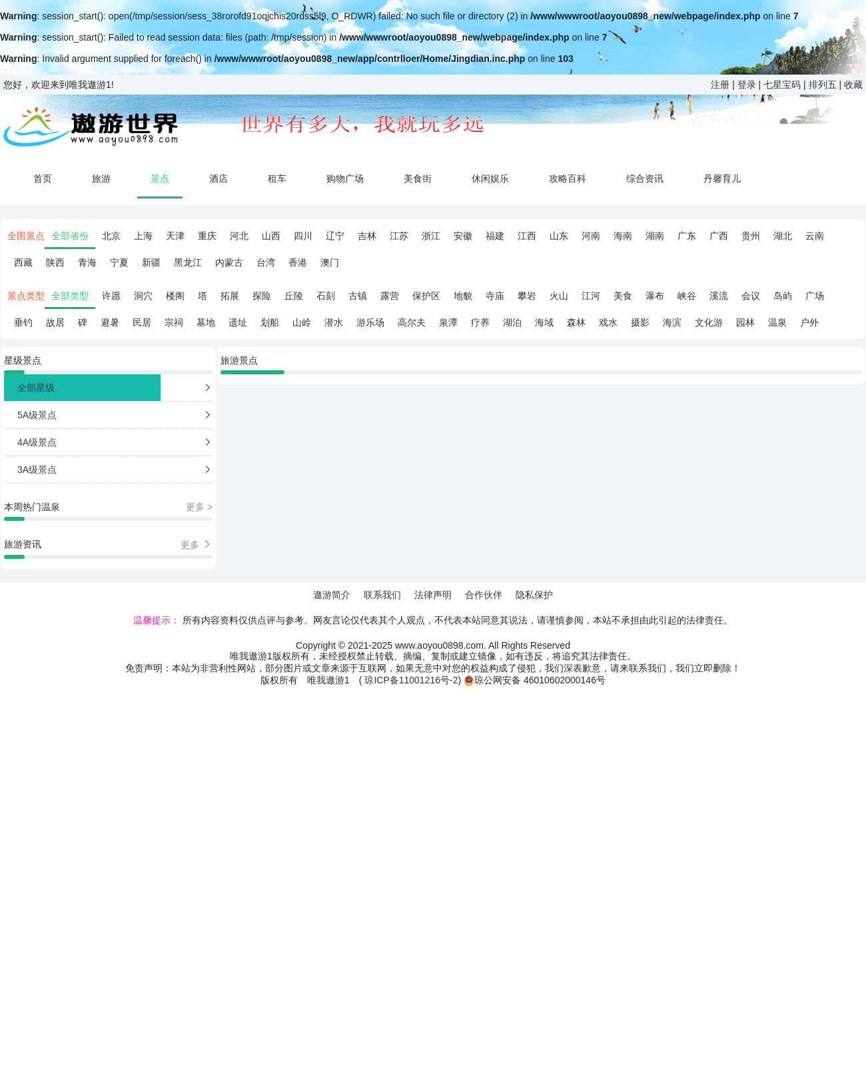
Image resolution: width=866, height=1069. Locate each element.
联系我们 (382, 594)
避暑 (110, 322)
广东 (686, 235)
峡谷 (686, 295)
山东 (559, 235)
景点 (160, 178)
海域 (544, 322)
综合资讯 (644, 178)
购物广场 (345, 178)
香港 (297, 262)
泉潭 (448, 322)
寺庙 (495, 295)
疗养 (480, 322)
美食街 (418, 178)
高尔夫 (412, 322)
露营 (389, 295)
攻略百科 (567, 178)
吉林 (367, 235)
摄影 (640, 322)
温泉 (777, 322)
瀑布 (655, 295)
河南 (591, 235)
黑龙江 (188, 262)
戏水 (608, 322)
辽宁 (335, 235)
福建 (495, 235)
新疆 (151, 262)
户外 (809, 322)
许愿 (111, 295)
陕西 (55, 262)
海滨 (672, 322)
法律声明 (433, 594)
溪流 (718, 295)
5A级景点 (37, 415)
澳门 (329, 262)
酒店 (218, 178)
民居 (142, 322)
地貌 (463, 295)
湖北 (782, 235)
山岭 (301, 322)
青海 (87, 262)
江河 (591, 295)
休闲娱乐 (490, 178)
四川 (303, 235)
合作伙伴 (483, 594)
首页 (42, 178)
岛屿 (782, 295)
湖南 (655, 235)
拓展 (229, 295)
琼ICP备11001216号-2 (411, 680)
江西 (527, 235)
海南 (623, 235)
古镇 (357, 295)
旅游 (101, 178)
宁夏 (119, 262)
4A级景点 (37, 442)
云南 (814, 235)
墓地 (206, 322)
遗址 (237, 322)
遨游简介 (331, 594)
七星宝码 (782, 84)
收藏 (853, 84)
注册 (720, 84)
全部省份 (70, 235)
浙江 (431, 235)
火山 (559, 295)
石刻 (325, 295)
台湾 (265, 262)
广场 (814, 295)
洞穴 (143, 295)
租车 (277, 178)
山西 (271, 235)
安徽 (463, 235)
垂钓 (23, 322)
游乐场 (370, 322)
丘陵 (293, 295)
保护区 (426, 295)
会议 (750, 295)
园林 (745, 322)
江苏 (399, 235)
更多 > (199, 507)
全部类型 (70, 295)
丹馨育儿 (722, 178)
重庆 (207, 235)
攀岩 (527, 295)
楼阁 (175, 295)
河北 (239, 235)
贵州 (750, 235)
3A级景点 (37, 469)
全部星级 (36, 387)
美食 (623, 295)
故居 (55, 322)
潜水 (333, 322)
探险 (261, 295)
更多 (197, 544)
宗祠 (174, 322)
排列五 (823, 84)
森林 (576, 322)
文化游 (709, 322)
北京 (111, 235)
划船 (269, 322)
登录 (746, 84)
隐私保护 (534, 594)
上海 (143, 235)
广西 (718, 235)
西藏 (23, 262)
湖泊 (512, 322)
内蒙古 (229, 262)
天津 (175, 235)
